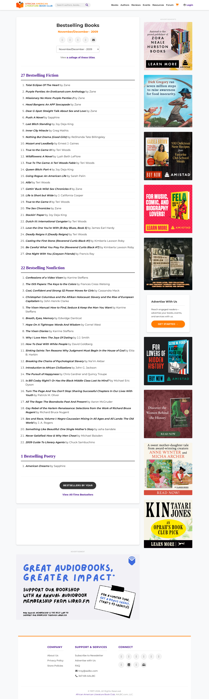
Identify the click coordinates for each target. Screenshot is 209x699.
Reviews (136, 5)
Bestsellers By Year (78, 485)
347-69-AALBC (85, 676)
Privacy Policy (55, 660)
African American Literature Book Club (95, 694)
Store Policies (55, 665)
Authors (124, 5)
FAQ (77, 665)
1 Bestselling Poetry (38, 456)
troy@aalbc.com (86, 671)
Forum (170, 5)
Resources (158, 5)
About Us (52, 655)
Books (114, 5)
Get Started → (168, 324)
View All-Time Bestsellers (77, 494)
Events (146, 5)
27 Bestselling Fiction (39, 75)
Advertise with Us (85, 660)
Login (188, 5)
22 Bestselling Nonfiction (43, 267)
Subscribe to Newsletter (89, 655)
